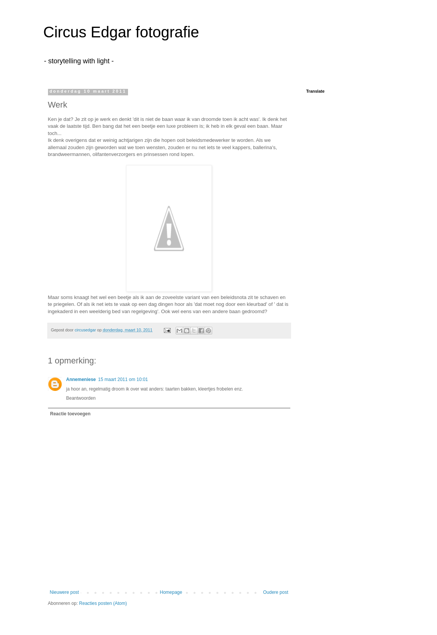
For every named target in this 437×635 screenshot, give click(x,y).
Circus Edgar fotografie (121, 32)
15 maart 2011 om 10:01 (123, 379)
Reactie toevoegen (70, 413)
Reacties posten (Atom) (103, 603)
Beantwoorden (81, 398)
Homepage (171, 592)
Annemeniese (81, 379)
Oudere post (275, 592)
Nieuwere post (64, 592)
